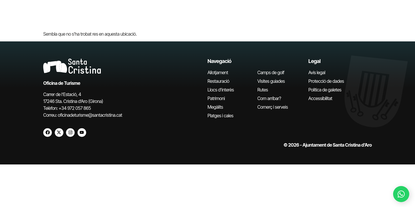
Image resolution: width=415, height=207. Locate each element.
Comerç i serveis (272, 107)
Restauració (218, 81)
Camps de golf (270, 72)
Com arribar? (269, 98)
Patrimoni (216, 98)
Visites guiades (271, 81)
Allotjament (217, 72)
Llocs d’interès (220, 90)
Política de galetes (324, 90)
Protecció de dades (326, 81)
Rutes (262, 90)
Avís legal (316, 72)
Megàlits (215, 107)
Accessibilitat (320, 98)
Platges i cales (220, 115)
